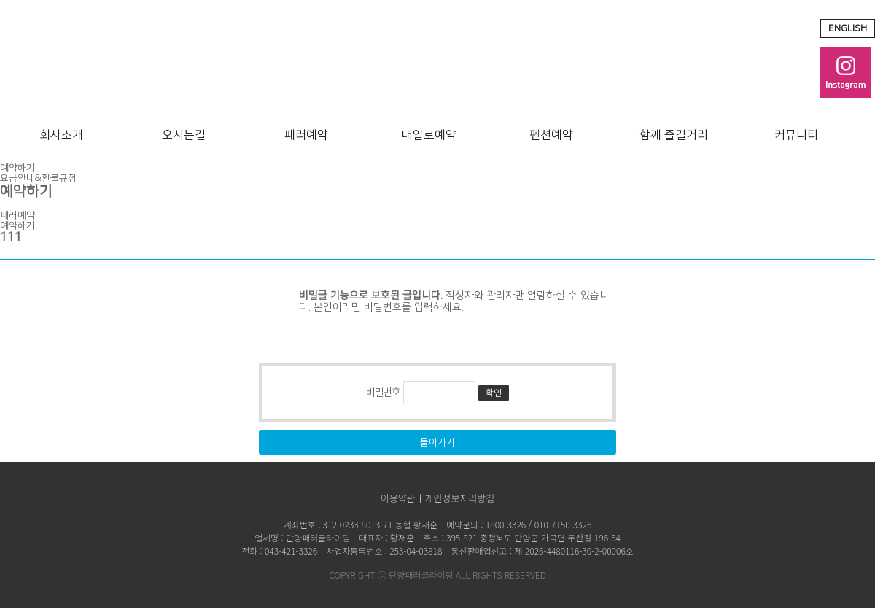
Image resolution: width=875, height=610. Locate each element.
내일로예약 (429, 135)
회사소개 (61, 135)
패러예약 (306, 135)
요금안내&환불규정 (38, 178)
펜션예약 (551, 135)
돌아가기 (437, 442)
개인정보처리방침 (460, 498)
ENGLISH (847, 28)
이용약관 (398, 498)
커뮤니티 (796, 135)
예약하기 (17, 168)
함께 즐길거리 (673, 135)
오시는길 (184, 135)
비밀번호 (383, 392)
